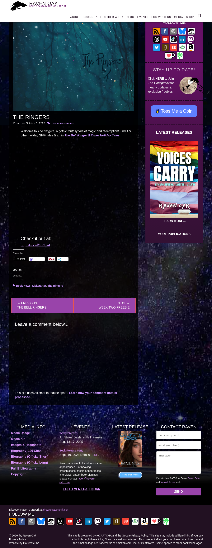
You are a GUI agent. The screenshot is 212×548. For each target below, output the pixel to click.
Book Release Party (71, 450)
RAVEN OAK (50, 5)
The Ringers (55, 285)
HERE (159, 78)
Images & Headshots (26, 444)
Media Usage (20, 433)
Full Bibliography (23, 468)
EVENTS (142, 17)
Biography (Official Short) (30, 456)
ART (98, 17)
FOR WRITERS (161, 17)
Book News (23, 285)
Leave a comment (63, 123)
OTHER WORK (114, 17)
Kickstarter (39, 285)
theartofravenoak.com (56, 509)
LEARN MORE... (174, 221)
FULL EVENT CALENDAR (81, 489)
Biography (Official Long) (29, 462)
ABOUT (75, 17)
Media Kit (18, 439)
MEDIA (178, 17)
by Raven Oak (27, 535)
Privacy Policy (194, 478)
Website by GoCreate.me (24, 543)
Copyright (18, 474)
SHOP (190, 17)
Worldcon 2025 (68, 433)
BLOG (130, 17)
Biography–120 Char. (26, 450)
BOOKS (88, 17)
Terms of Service (167, 482)
